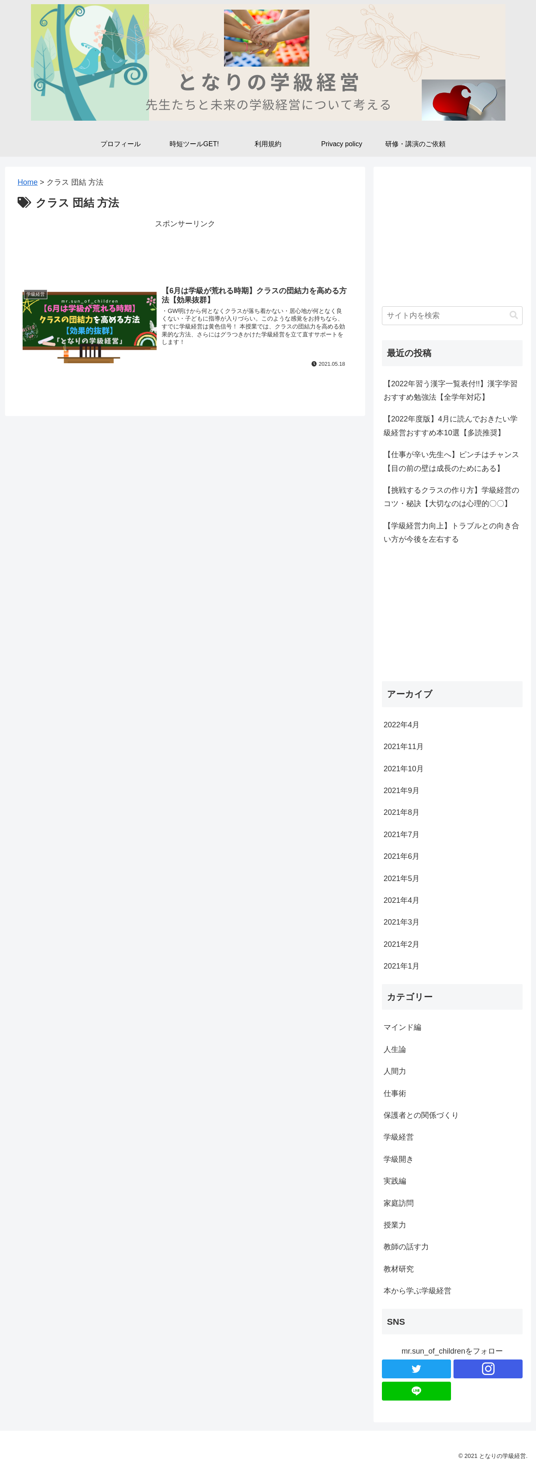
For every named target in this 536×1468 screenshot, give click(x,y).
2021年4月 (402, 900)
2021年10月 (404, 769)
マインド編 (402, 1027)
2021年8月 (402, 812)
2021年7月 (402, 834)
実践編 (395, 1181)
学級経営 (399, 1137)
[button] (513, 315)
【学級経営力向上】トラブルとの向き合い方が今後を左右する (451, 532)
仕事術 (395, 1093)
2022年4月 (402, 725)
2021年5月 (402, 878)
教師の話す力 (406, 1247)
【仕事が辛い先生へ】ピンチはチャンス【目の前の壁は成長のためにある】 (451, 461)
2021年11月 (404, 746)
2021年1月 (402, 966)
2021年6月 (402, 856)
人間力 (395, 1071)
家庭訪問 (399, 1203)
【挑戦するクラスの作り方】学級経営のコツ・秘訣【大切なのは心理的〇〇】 (451, 497)
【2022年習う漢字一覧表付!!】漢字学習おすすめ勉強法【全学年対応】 (451, 390)
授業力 (395, 1225)
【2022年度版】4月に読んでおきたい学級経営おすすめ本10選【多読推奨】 (451, 426)
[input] (452, 315)
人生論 (395, 1049)
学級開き (399, 1159)
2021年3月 (402, 922)
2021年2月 (402, 944)
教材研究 (399, 1269)
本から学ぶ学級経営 (417, 1291)
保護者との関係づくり (421, 1115)
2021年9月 (402, 790)
